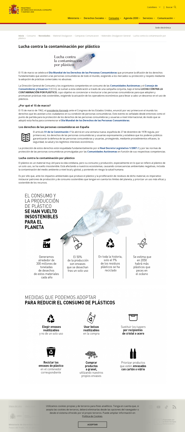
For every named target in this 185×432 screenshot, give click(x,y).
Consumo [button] (114, 18)
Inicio (21, 35)
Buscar (169, 7)
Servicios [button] (148, 18)
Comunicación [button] (165, 18)
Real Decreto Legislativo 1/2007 (118, 148)
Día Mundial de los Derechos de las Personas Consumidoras (83, 72)
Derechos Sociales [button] (94, 18)
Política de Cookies (92, 416)
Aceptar (92, 424)
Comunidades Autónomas (125, 85)
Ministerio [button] (74, 18)
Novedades (44, 35)
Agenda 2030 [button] (131, 18)
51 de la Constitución (56, 131)
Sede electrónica (163, 27)
